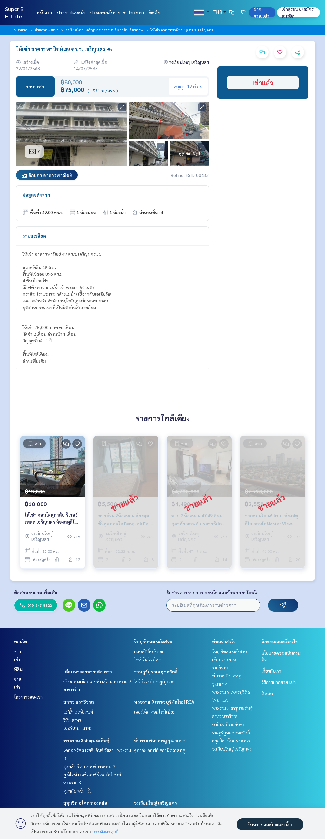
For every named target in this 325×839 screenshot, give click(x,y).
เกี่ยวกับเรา (271, 670)
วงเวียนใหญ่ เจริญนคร (155, 803)
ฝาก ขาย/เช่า (261, 12)
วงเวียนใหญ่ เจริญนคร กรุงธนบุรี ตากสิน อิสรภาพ (104, 29)
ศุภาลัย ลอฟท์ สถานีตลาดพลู (159, 750)
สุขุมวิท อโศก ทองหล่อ (85, 803)
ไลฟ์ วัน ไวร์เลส (147, 659)
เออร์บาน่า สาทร (77, 728)
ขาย (17, 651)
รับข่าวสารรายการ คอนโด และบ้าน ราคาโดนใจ (212, 592)
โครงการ (136, 12)
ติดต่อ (154, 12)
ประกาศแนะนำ (71, 12)
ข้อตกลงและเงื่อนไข (280, 641)
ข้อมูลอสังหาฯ (36, 195)
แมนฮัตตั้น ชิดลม (149, 651)
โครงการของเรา (28, 697)
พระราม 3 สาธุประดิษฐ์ (86, 740)
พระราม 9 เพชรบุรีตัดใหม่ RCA (164, 702)
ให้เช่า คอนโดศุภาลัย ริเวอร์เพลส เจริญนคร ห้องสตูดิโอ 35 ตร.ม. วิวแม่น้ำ (51, 518)
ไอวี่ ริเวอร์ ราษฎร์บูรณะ (154, 681)
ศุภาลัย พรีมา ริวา (78, 791)
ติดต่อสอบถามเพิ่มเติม (35, 592)
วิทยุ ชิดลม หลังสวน (153, 641)
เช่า (17, 659)
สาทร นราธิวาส (78, 702)
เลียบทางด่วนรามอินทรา (87, 671)
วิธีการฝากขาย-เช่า (279, 682)
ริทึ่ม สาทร (72, 720)
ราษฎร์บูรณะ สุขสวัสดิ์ (156, 671)
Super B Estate (14, 12)
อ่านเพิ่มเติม (34, 361)
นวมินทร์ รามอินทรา (229, 724)
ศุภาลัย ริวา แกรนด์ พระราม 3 (89, 766)
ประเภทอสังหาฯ (107, 12)
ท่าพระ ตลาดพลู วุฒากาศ (160, 740)
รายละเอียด (34, 236)
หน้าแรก (44, 12)
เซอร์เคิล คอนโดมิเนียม (155, 711)
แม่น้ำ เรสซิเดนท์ (78, 711)
